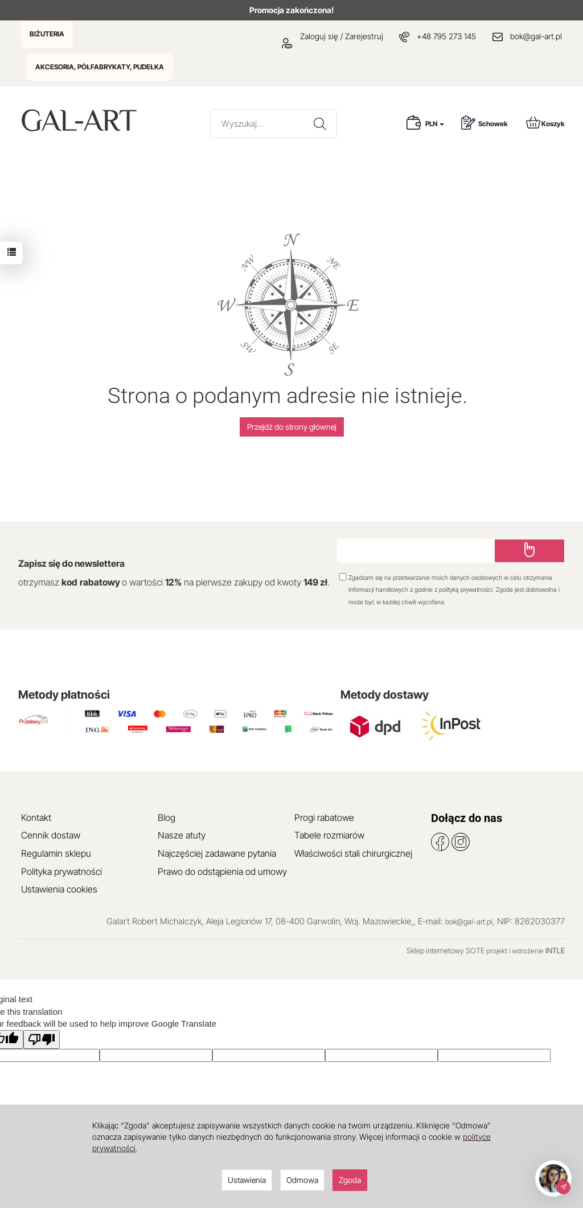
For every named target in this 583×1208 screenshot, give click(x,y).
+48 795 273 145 (446, 36)
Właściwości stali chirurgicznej (353, 853)
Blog (166, 817)
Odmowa (302, 1180)
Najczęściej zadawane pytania (217, 853)
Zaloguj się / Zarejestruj (332, 36)
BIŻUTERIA (47, 34)
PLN (434, 123)
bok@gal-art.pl (536, 36)
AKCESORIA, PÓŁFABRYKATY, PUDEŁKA (99, 67)
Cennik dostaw (50, 835)
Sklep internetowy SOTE (446, 950)
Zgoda (350, 1180)
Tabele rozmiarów (329, 835)
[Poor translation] (41, 1039)
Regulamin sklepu (56, 853)
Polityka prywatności (61, 871)
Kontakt (36, 817)
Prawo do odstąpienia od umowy (222, 871)
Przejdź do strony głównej (291, 426)
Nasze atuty (182, 835)
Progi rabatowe (324, 817)
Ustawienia (247, 1180)
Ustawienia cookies (59, 889)
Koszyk (545, 122)
